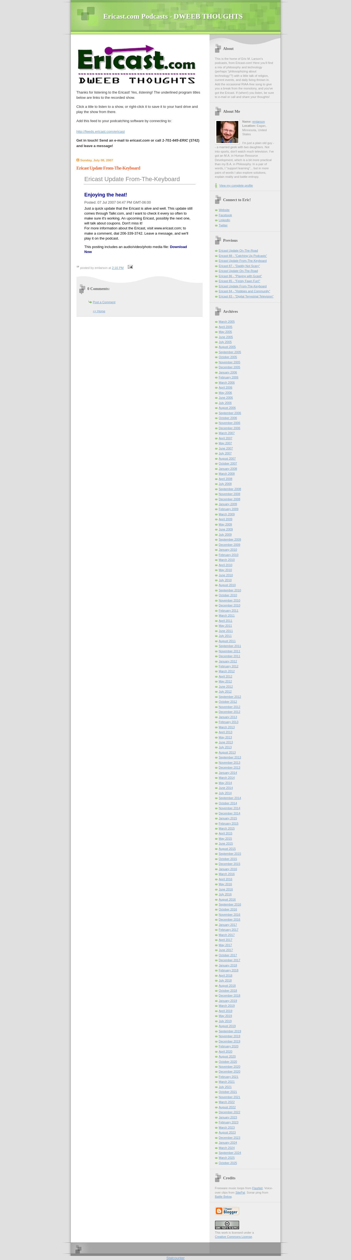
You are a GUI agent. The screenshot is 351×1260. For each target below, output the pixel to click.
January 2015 (228, 818)
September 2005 (230, 352)
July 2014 (225, 793)
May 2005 (225, 331)
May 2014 (225, 782)
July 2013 (225, 747)
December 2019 (229, 1041)
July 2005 (225, 342)
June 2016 (226, 889)
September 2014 (230, 798)
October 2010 (228, 595)
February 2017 (229, 929)
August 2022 (227, 1107)
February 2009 (229, 509)
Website (224, 210)
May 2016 (225, 884)
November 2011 (229, 651)
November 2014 (229, 808)
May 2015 (225, 838)
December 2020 (229, 1071)
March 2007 (227, 433)
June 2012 (226, 686)
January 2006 (228, 372)
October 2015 (228, 858)
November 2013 (229, 762)
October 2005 (228, 357)
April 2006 (226, 387)
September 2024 (230, 1152)
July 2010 (225, 580)
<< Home (99, 311)
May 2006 (225, 392)
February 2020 (229, 1046)
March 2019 (227, 1005)
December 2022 (229, 1112)
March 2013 (227, 727)
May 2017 (225, 945)
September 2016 (230, 904)
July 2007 (225, 453)
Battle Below (223, 1196)
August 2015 (227, 848)
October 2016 (228, 909)
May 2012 (225, 681)
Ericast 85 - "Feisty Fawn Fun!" (240, 281)
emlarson (258, 121)
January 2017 (228, 924)
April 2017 (226, 939)
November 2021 (229, 1097)
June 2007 (226, 448)
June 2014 (226, 787)
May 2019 (225, 1015)
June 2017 (226, 950)
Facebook (225, 215)
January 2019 (228, 1000)
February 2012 (229, 666)
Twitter (223, 225)
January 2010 (228, 549)
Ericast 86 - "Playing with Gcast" (240, 276)
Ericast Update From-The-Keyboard (132, 179)
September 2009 (230, 539)
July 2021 (225, 1087)
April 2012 (226, 676)
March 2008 (227, 473)
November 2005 (229, 362)
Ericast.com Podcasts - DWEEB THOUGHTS (173, 16)
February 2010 (229, 554)
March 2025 (227, 1157)
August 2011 (227, 641)
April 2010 (226, 565)
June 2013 (226, 742)
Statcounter (175, 1258)
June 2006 (226, 397)
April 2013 (226, 732)
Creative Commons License (233, 1236)
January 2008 (228, 468)
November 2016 (229, 914)
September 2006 (230, 413)
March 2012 (227, 671)
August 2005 (227, 346)
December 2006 (229, 428)
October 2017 (228, 955)
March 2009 (227, 514)
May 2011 (225, 625)
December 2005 (229, 367)
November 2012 (229, 706)
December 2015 (229, 863)
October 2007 (228, 463)
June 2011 (226, 630)
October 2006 (228, 418)
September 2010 (230, 590)
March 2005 (227, 321)
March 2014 (227, 777)
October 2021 (228, 1091)
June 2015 (226, 843)
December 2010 (229, 605)
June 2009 (226, 529)
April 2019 (226, 1011)
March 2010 (227, 559)
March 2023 (227, 1127)
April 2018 (226, 975)
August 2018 (227, 985)
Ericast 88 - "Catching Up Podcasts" (243, 255)
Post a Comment (104, 302)
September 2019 (230, 1031)
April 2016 (226, 879)
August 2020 (227, 1056)
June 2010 (226, 575)
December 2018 (229, 995)
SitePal (240, 1192)
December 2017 (229, 960)
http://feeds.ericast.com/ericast (101, 132)
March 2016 (227, 874)
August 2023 (227, 1132)
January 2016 (228, 869)
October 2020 (228, 1061)
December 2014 (229, 813)
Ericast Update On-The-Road (238, 250)
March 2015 (227, 828)
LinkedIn (224, 220)
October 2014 (228, 803)
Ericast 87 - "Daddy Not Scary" (239, 266)
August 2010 (227, 585)
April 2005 (226, 326)
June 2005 (226, 337)
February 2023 (229, 1122)
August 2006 (227, 407)
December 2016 (229, 919)
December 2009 (229, 544)
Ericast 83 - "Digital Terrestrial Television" (246, 296)
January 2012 (228, 661)
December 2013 (229, 767)
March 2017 (227, 934)
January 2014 (228, 772)
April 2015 (226, 833)
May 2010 (225, 570)
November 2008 (229, 494)
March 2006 (227, 382)
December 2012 (229, 711)
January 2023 (228, 1117)
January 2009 (228, 504)
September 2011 (230, 646)
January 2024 (228, 1142)
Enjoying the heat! (105, 195)
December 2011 (229, 656)
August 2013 (227, 752)
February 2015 (229, 823)
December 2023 (229, 1137)
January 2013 (228, 717)
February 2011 (229, 610)
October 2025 (228, 1163)
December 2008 (229, 499)
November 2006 (229, 422)
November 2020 (229, 1066)
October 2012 (228, 701)
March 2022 (227, 1102)
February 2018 (229, 970)
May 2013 (225, 737)
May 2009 (225, 524)
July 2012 (225, 691)
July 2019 (225, 1021)
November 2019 (229, 1036)
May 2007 (225, 443)
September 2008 (230, 489)
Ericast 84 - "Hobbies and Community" (244, 291)
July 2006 (225, 402)
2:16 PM (118, 267)
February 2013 (229, 722)
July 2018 (225, 980)
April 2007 (226, 438)
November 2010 (229, 600)
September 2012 (230, 696)
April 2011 (226, 620)
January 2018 (228, 965)
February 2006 (229, 377)
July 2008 (225, 483)
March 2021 (227, 1081)
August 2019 (227, 1026)
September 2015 (230, 853)
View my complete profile (236, 185)
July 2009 (225, 534)
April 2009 (226, 519)
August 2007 (227, 458)
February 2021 (229, 1076)
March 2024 (227, 1147)
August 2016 (227, 899)
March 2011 (227, 615)
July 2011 (225, 635)
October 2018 (228, 990)
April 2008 (226, 478)
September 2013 (230, 757)
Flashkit (257, 1188)
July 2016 (225, 894)
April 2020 (226, 1051)
